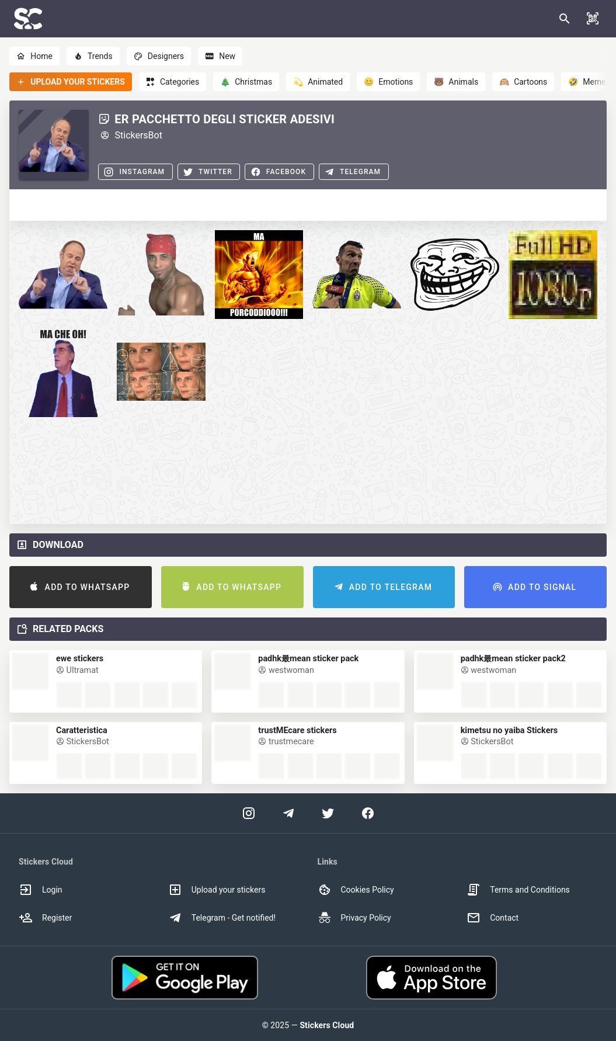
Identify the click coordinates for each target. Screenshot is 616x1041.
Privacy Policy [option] (354, 918)
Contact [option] (492, 918)
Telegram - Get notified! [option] (222, 918)
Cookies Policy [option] (356, 890)
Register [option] (45, 918)
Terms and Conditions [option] (518, 890)
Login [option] (40, 890)
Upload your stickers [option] (217, 890)
